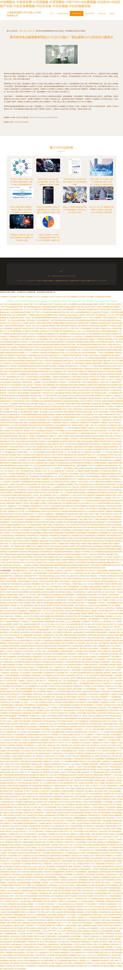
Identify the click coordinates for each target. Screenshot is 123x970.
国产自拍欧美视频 (35, 786)
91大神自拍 (78, 309)
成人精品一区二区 (65, 353)
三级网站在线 (18, 576)
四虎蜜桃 (3, 700)
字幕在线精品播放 (86, 441)
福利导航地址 (15, 891)
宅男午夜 (43, 581)
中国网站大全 (47, 761)
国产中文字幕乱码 (8, 627)
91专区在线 (36, 406)
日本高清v (43, 511)
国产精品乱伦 (5, 813)
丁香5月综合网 (43, 398)
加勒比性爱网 (41, 323)
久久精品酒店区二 (27, 573)
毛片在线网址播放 (50, 780)
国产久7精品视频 (61, 724)
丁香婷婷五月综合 (83, 390)
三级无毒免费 (47, 474)
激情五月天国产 (111, 366)
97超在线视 (115, 487)
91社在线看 (103, 471)
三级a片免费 (58, 635)
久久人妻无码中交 (72, 576)
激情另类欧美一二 (93, 457)
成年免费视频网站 (49, 385)
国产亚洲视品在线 (69, 503)
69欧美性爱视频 (37, 673)
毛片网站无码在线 (49, 721)
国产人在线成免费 (42, 326)
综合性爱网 (27, 837)
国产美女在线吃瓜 (30, 928)
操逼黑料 (109, 788)
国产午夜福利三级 (25, 958)
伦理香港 (3, 630)
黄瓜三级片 (69, 888)
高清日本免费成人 (67, 818)
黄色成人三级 (71, 592)
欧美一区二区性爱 (113, 646)
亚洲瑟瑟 (25, 861)
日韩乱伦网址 (47, 632)
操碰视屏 (15, 342)
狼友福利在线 (76, 624)
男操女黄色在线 (87, 893)
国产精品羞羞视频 (13, 788)
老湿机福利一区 (21, 829)
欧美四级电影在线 (78, 748)
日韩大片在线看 (58, 379)
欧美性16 (79, 387)
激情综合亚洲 (58, 864)
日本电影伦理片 (96, 404)
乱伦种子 (51, 304)
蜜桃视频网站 (58, 428)
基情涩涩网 (25, 398)
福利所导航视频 (20, 439)
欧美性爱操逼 (36, 963)
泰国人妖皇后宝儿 (6, 893)
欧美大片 (75, 737)
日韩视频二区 (88, 686)
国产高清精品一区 (93, 769)
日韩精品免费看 (78, 608)
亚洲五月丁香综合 (82, 802)
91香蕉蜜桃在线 (43, 726)
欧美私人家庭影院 (25, 603)
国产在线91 (52, 390)
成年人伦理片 (77, 495)
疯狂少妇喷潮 (17, 466)
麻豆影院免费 (60, 498)
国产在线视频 (73, 428)
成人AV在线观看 (89, 511)
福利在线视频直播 (75, 318)
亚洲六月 (53, 726)
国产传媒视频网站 (40, 460)
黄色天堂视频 (18, 928)
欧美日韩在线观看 (83, 858)
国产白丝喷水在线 (41, 748)
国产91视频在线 (45, 764)
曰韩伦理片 (60, 842)
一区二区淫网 (75, 764)
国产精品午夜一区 (43, 328)
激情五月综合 (38, 659)
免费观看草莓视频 (115, 570)
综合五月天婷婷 (23, 960)
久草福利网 (47, 673)
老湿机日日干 (103, 839)
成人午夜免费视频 (6, 328)
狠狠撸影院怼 (65, 952)
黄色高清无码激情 (6, 794)
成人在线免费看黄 (39, 452)
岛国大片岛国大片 (56, 710)
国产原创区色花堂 (92, 326)
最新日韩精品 (94, 355)
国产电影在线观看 (35, 761)
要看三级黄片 (78, 689)
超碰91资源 (38, 404)
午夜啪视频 (25, 506)
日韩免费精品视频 (33, 511)
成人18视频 (7, 487)
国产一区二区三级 (92, 654)
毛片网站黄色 (57, 525)
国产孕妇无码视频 (79, 506)
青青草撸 (98, 578)
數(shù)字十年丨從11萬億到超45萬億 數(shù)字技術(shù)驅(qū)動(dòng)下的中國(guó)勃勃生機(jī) (101, 209)
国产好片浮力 (19, 377)
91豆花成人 (109, 452)
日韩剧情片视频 (99, 780)
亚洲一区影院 (76, 691)
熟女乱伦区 (57, 656)
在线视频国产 (83, 694)
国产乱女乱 (42, 468)
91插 (80, 474)
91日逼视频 (97, 466)
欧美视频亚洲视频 (24, 882)
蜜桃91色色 (46, 420)
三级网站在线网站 (28, 842)
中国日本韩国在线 (12, 724)
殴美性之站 (108, 683)
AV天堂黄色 (7, 767)
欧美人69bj (99, 622)
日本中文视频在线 (24, 457)
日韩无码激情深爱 (44, 638)
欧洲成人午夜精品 (84, 369)
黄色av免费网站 (5, 753)
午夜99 (90, 466)
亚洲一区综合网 (79, 751)
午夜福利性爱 (110, 934)
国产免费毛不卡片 (88, 503)
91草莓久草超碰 (58, 339)
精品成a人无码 (15, 872)
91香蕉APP (26, 304)
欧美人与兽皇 (61, 576)
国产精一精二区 (15, 398)
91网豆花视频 (79, 363)
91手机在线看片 (91, 904)
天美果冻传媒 (77, 409)
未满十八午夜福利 (110, 743)
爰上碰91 (11, 514)
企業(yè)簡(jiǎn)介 (62, 13)
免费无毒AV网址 (72, 694)
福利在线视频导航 (52, 509)
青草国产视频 (40, 845)
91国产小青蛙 (67, 371)
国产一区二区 (24, 309)
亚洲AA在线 (106, 624)
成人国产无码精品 (83, 823)
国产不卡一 (44, 681)
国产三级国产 (53, 406)
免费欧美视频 (85, 433)
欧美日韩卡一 (31, 925)
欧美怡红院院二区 (82, 334)
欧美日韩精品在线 (24, 917)
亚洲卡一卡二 (28, 452)
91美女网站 (69, 853)
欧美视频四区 (12, 656)
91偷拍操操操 (110, 638)
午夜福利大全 (109, 686)
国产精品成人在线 (36, 377)
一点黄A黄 (70, 767)
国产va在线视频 (16, 802)
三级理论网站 (19, 705)
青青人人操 (56, 769)
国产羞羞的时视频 (90, 600)
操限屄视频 (92, 603)
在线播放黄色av (112, 904)
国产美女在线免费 (111, 468)
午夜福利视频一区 (17, 864)
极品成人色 (103, 439)
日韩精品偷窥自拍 (72, 681)
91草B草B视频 (100, 342)
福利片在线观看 (88, 309)
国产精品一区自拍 (108, 449)
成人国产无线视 (34, 455)
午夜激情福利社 (90, 748)
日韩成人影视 (50, 342)
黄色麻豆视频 (80, 788)
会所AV (89, 796)
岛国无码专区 (69, 842)
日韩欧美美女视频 (100, 447)
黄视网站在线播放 (33, 390)
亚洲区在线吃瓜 (51, 936)
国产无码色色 (115, 422)
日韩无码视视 (103, 665)
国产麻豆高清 (89, 888)
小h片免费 (63, 355)
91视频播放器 (33, 611)
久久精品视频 (68, 837)
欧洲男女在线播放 (36, 872)
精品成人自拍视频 (79, 958)
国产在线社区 (81, 702)
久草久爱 (18, 810)
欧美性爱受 (79, 826)
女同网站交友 (97, 818)
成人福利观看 (7, 624)
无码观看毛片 (60, 858)
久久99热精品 (22, 826)
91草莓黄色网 (12, 578)
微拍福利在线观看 (16, 304)
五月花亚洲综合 (95, 390)
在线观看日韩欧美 (110, 861)
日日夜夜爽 (11, 745)
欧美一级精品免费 (24, 923)
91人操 (20, 901)
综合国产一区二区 (34, 907)
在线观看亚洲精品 (101, 387)
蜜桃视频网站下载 (37, 584)
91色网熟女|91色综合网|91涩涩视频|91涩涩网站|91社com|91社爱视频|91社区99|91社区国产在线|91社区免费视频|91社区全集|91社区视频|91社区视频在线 (52, 297)
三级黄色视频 (86, 934)
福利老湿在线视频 (26, 689)
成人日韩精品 (28, 492)
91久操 (27, 377)
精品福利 (38, 471)
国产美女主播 (117, 756)
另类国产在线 (4, 422)
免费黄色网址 (74, 490)
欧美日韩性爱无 (116, 853)
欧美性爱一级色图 (110, 673)
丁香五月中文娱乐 (31, 638)
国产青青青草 (22, 517)
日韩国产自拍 (5, 737)
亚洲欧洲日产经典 (102, 716)
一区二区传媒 (105, 732)
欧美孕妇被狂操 (67, 686)
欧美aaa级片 (13, 603)
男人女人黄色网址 (9, 829)
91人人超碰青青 (55, 487)
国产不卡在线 (29, 334)
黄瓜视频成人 (106, 404)
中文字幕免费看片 (100, 659)
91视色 (83, 382)
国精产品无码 (10, 880)
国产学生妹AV (100, 753)
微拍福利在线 (68, 947)
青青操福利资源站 (35, 718)
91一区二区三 (87, 729)
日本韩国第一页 (110, 616)
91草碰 (10, 374)
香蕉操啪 (45, 595)
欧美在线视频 (19, 396)
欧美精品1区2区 (110, 705)
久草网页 (80, 425)
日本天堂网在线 (70, 858)
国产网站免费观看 (62, 955)
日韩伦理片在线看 (99, 788)
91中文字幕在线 (78, 361)
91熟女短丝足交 (13, 958)
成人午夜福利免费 (54, 748)
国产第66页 (118, 420)
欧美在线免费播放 (6, 807)
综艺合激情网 (99, 686)
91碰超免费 (64, 511)
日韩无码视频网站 (53, 441)
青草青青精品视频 (89, 778)
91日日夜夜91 (96, 328)
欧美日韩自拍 (25, 963)
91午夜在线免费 (24, 414)
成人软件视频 (17, 406)
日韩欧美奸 (21, 847)
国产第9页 (37, 439)
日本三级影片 (68, 963)
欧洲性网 (79, 665)
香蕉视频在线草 (86, 915)
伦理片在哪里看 (99, 436)
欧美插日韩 (18, 939)
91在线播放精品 (8, 662)
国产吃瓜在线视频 (85, 923)
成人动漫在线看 (97, 673)
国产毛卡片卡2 (84, 630)
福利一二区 (77, 683)
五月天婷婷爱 (86, 414)
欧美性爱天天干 (12, 783)
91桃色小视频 (82, 519)
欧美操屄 (11, 815)
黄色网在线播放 (20, 509)
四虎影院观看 (58, 640)
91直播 (101, 382)
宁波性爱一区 (22, 619)
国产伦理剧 (57, 455)
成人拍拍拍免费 (52, 374)
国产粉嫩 (84, 471)
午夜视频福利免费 (51, 517)
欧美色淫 (75, 323)
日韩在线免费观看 (22, 592)
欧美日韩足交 (117, 788)
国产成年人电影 (90, 573)
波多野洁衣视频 (111, 350)
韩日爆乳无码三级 (77, 353)
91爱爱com (52, 398)
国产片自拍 (44, 390)
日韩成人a (93, 517)
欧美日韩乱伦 (66, 737)
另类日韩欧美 (7, 600)
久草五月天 (65, 764)
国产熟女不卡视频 (106, 942)
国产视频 (65, 519)
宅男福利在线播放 (100, 463)
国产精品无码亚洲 (97, 431)
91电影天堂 (56, 818)
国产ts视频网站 (81, 422)
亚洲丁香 (28, 589)
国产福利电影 (67, 393)
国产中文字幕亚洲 (39, 796)
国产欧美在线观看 (64, 891)
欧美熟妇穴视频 (47, 447)
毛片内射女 (83, 457)
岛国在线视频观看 (69, 702)
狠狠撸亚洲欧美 (85, 312)
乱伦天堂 (13, 500)
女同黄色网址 (105, 702)
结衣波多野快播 (27, 874)
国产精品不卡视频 (74, 772)
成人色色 (86, 656)
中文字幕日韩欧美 (29, 834)
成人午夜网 (10, 350)
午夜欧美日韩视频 (26, 659)
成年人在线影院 (63, 807)
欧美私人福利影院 (83, 931)
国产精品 (89, 788)
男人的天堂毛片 (86, 743)
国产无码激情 (79, 831)
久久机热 (3, 350)
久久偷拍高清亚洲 (13, 414)
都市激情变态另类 (66, 441)
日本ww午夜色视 (19, 877)
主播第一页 (41, 396)
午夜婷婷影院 (12, 882)
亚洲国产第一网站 (21, 431)
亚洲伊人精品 (118, 724)
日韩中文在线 (38, 350)
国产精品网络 (106, 503)
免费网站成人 (107, 587)
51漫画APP (116, 433)
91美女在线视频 (69, 350)
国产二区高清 (66, 471)
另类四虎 (13, 334)
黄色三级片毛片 (44, 387)
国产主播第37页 (12, 484)
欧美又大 (6, 366)
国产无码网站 (37, 474)
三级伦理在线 (45, 804)
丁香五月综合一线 (58, 638)
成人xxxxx (50, 468)
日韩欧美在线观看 (67, 791)
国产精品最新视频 (40, 573)
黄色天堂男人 (19, 350)
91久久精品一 (102, 689)
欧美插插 (59, 912)
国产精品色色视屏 (73, 355)
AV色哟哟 (106, 414)
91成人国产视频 (103, 611)
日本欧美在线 (95, 931)
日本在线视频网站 (81, 872)
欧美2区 (113, 592)
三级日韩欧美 (56, 439)
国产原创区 (28, 901)
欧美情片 (105, 721)
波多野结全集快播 (37, 923)
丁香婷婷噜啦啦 (111, 786)
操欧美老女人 (70, 420)
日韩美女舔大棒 (70, 907)
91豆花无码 (101, 603)
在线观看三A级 (20, 815)
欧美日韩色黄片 (90, 339)
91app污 (88, 581)
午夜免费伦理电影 (66, 729)
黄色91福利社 (89, 514)
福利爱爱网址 (83, 428)
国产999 (87, 966)
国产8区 (42, 950)
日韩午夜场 (71, 444)
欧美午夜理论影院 (12, 761)
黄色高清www (6, 861)
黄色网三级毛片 (42, 498)
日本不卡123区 (55, 584)
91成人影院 (43, 643)
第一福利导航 (104, 751)
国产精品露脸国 (15, 654)
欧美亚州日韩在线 (21, 909)
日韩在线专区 (87, 799)
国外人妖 (15, 772)
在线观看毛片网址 (95, 821)
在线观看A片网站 (63, 780)
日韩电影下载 (12, 648)
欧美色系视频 (7, 778)
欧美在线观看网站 (107, 931)
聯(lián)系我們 (89, 13)
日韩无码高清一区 (111, 729)
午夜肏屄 (107, 584)
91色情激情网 (88, 336)
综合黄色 (6, 847)
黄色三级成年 (76, 414)
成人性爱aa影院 (69, 339)
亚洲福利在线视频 (27, 646)
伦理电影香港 (30, 420)
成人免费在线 (103, 401)
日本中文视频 (70, 788)
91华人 (72, 358)
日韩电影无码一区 (63, 915)
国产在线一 (73, 344)
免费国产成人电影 (95, 880)
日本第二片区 (83, 509)
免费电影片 (54, 387)
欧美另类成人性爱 (7, 896)
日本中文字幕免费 (115, 804)
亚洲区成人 (118, 490)
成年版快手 (83, 490)
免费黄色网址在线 (30, 396)
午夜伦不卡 (32, 323)
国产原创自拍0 (33, 764)
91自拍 (89, 818)
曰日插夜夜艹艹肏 (87, 622)
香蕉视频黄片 (66, 856)
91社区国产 (101, 304)
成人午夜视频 (93, 417)
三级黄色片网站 (62, 436)
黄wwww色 (82, 331)
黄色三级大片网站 (68, 885)
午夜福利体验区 (5, 759)
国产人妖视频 (23, 856)
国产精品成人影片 (43, 775)
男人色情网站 (37, 756)
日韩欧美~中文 (8, 939)
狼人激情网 (102, 500)
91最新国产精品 (26, 382)
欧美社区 (68, 611)
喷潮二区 (27, 899)
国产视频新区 (29, 745)
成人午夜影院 (27, 654)
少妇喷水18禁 (107, 433)
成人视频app (89, 791)
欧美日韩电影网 (65, 705)
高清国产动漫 (108, 925)
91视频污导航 (111, 463)
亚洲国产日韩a (18, 624)
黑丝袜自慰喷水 (21, 474)
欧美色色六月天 (16, 323)
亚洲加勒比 (20, 638)
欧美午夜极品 (116, 320)
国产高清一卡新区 (32, 358)
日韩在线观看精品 (61, 425)
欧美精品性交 (59, 342)
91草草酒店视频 (116, 328)
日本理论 (66, 482)
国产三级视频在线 (47, 514)
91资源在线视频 (48, 428)
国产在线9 (8, 361)
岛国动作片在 (104, 425)
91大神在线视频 (80, 842)
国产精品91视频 (34, 479)
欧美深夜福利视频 (70, 589)
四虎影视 (30, 369)
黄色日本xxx (19, 869)
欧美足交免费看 (11, 581)
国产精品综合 (110, 864)
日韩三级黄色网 (76, 952)
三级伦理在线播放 (54, 839)
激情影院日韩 (67, 479)
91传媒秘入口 (25, 622)
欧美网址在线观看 (49, 592)
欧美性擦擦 (44, 799)
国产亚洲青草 (72, 603)
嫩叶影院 (49, 823)
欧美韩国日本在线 (102, 834)
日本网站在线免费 (94, 358)
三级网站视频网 (18, 492)
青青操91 (100, 517)
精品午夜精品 (92, 713)
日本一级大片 (4, 304)
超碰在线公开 (114, 476)
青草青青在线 (48, 772)
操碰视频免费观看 (115, 891)
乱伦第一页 (16, 412)
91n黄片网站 (7, 748)
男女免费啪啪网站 (68, 595)
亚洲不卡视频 (76, 891)
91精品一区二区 (24, 772)
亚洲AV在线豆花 (108, 490)
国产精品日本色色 (52, 759)
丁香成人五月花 (24, 379)
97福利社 (97, 856)
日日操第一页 (69, 363)
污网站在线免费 (66, 861)
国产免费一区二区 (37, 570)
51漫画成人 (34, 398)
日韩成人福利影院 (28, 845)
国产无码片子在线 (84, 638)
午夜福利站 (31, 794)
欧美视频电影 (4, 522)
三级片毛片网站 (23, 670)
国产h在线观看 (41, 702)
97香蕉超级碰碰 (40, 436)
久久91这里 (103, 837)
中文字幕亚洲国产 (25, 721)
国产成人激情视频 (19, 374)
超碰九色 (103, 958)
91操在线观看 (33, 476)
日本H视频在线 (62, 659)
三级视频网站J (98, 498)
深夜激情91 (94, 576)
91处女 (106, 382)
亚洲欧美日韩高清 (69, 829)
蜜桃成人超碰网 (5, 527)
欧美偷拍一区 (115, 907)
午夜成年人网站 (28, 503)
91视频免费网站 (117, 761)
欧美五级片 (84, 740)
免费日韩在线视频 (106, 675)
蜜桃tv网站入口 (108, 420)
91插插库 (81, 315)
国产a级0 (77, 307)
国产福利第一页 (109, 622)
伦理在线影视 (93, 444)
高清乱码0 (85, 377)
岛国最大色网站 (17, 495)
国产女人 (114, 624)
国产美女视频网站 (93, 422)
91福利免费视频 (29, 519)
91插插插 (65, 457)
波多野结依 (74, 726)
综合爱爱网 (18, 662)
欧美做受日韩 (64, 344)
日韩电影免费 (5, 802)
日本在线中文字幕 (108, 829)
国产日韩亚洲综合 (49, 484)
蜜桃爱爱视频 (46, 318)
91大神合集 (42, 374)
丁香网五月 (33, 724)
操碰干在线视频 (52, 880)
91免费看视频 (25, 482)
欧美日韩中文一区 (75, 366)
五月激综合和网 (104, 662)
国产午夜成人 (84, 355)
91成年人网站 (92, 842)
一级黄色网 (36, 382)
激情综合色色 (99, 640)
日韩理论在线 (71, 931)
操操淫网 (4, 689)
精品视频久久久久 (115, 751)
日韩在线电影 (36, 675)
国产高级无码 (93, 804)
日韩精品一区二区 (83, 829)
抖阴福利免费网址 (66, 683)
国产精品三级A (106, 756)
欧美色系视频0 (76, 936)
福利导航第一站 (16, 673)
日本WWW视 (65, 624)
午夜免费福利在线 (114, 888)
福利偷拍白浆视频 (55, 966)
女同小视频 (96, 866)
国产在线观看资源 (100, 350)
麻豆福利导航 (78, 640)
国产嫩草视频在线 (64, 517)
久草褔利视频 (18, 791)
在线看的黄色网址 (15, 718)
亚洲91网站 (97, 799)
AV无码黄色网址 (25, 683)
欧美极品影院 (78, 632)
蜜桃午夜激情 (76, 404)
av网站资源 (86, 691)
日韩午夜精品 (116, 920)
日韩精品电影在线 (19, 794)
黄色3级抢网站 (15, 309)
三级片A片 (64, 772)
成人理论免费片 (80, 643)
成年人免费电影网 (84, 925)
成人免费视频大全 (34, 829)
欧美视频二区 (46, 963)
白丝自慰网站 (13, 856)
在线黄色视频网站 (50, 877)
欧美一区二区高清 (70, 823)
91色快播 (95, 366)
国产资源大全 (40, 759)
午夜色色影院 (92, 635)
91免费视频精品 (59, 514)
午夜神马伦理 (111, 506)
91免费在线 (73, 942)
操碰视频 (46, 369)
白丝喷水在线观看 (10, 670)
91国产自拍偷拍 (17, 315)
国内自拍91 (17, 678)
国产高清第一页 (61, 452)
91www (71, 877)
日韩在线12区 (101, 778)
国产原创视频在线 (83, 344)
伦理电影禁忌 (111, 963)
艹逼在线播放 (41, 834)
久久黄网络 (81, 834)
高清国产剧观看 (32, 412)
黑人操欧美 (113, 877)
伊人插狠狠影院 (117, 691)
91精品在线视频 (76, 646)
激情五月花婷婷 (32, 950)
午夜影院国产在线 (22, 476)
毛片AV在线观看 (68, 939)
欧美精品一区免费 (53, 778)
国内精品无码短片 (21, 344)
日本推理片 (75, 439)
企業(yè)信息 (102, 13)
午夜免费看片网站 (12, 595)
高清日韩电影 (87, 495)
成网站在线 (106, 578)
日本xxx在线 (6, 721)
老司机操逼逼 (12, 853)
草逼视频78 (65, 396)
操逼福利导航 (89, 640)
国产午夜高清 (17, 444)
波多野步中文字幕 (28, 463)
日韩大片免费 (66, 748)
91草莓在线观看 (75, 670)
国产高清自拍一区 (11, 471)
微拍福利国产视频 (67, 326)
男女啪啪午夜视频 (25, 371)
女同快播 (4, 584)
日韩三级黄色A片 (102, 377)
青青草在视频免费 (9, 665)
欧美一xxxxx (72, 336)
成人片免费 (29, 439)
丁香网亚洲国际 (40, 915)
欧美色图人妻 (72, 320)
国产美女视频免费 (30, 869)
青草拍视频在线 (63, 775)
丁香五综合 (25, 740)
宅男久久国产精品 (84, 460)
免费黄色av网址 (72, 468)
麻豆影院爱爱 (8, 406)
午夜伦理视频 (68, 874)
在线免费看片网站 (6, 576)
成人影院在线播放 (105, 331)
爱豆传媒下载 (51, 500)
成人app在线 (41, 347)
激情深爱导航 (82, 597)
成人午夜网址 (17, 433)
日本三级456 (71, 678)
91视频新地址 (11, 506)
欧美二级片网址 (28, 490)
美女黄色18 (27, 444)
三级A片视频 (51, 915)
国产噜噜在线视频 (108, 950)
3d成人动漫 (13, 826)
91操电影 (72, 482)
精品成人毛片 (48, 667)
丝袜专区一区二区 (38, 783)
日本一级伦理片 (8, 869)
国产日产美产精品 (83, 417)
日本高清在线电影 (50, 807)
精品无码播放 (100, 885)
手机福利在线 (68, 608)
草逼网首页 (115, 334)
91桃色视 (113, 694)
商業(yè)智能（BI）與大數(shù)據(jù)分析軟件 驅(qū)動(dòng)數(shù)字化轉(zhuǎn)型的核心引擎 (101, 181)
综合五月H (99, 683)
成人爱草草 (96, 756)
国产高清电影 (54, 952)
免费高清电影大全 (83, 920)
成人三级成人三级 (48, 363)
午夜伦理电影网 (63, 377)
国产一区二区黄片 (110, 431)
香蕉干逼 (18, 842)
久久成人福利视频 (29, 686)
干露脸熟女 (108, 511)
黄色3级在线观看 (50, 923)
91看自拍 (37, 874)
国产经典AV (84, 648)
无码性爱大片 (95, 920)
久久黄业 (34, 839)
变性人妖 (84, 307)
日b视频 (107, 396)
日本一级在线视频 (8, 377)
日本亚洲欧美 (63, 869)
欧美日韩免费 (114, 869)
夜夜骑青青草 (62, 320)
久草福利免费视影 (27, 527)
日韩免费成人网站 (57, 907)
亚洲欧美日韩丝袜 (108, 923)
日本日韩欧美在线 (21, 498)
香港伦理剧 (62, 374)
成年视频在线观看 (41, 578)
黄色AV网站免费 (103, 909)
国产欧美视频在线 (56, 874)
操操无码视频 (50, 452)
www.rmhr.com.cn (33, 280)
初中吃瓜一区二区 (80, 734)
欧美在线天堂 (47, 654)
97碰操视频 (49, 589)
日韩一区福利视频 (24, 708)
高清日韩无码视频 (88, 396)
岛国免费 (90, 420)
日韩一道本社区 (73, 923)
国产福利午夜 (31, 630)
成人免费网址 (46, 619)
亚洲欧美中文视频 (104, 525)
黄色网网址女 (35, 379)
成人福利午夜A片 (50, 600)
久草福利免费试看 (34, 487)
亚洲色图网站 (73, 511)
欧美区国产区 (94, 675)
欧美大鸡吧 (15, 487)
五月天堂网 (37, 527)
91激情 (89, 519)
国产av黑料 (115, 960)
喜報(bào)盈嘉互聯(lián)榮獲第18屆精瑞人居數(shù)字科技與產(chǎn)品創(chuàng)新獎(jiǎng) (21, 209)
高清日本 (61, 802)
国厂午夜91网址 (39, 912)
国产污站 (93, 955)
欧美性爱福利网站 (35, 592)
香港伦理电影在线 (92, 331)
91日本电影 (102, 904)
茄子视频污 (36, 331)
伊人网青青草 (113, 382)
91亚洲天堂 (27, 665)
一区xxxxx (85, 318)
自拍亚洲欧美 (12, 917)
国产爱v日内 (44, 670)
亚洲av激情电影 (69, 412)
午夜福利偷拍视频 (101, 850)
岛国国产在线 (45, 487)
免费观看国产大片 (84, 700)
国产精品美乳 (94, 369)
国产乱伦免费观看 (41, 466)
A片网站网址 (116, 482)
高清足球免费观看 (24, 581)
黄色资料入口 (32, 498)
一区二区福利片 (46, 627)
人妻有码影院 (71, 654)
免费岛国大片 (36, 858)
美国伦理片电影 (28, 955)
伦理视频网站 (103, 417)
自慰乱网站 (13, 960)
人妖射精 (16, 328)
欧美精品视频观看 (10, 716)
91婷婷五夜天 (103, 831)
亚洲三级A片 (53, 743)
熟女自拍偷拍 (14, 422)
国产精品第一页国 (24, 417)
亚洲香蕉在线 (65, 778)
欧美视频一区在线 (91, 813)
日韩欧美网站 (47, 947)
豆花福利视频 (77, 447)
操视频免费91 (29, 350)
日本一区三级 (88, 584)
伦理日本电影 (112, 659)
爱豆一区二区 (14, 659)
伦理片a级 (90, 947)
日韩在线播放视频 (44, 476)
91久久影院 (32, 342)
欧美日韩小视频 (99, 492)
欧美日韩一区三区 (83, 907)
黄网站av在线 (56, 519)
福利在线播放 (102, 810)
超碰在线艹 (4, 393)
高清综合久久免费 (33, 681)
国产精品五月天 (22, 409)
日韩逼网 (65, 331)
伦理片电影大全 (5, 920)
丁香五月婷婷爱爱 (80, 796)
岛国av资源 (30, 404)
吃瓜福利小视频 (101, 361)
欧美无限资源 (44, 861)
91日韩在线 (31, 578)
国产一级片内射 (52, 320)
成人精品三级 (64, 942)
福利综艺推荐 (113, 576)
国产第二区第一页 (86, 786)
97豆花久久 (19, 780)
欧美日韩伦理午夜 (53, 511)
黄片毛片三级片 (92, 643)
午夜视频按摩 (110, 901)
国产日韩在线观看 (22, 821)
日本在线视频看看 (90, 689)
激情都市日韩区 (83, 589)
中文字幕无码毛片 (28, 651)
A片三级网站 (109, 406)
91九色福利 (25, 455)
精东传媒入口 (73, 331)
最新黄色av (52, 498)
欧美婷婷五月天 (19, 885)
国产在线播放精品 (22, 786)
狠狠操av (50, 691)
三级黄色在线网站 (17, 756)
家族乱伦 (120, 858)
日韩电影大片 (15, 605)
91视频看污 (22, 681)
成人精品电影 (114, 654)
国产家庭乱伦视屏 (97, 775)
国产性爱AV (7, 944)
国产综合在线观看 (9, 307)
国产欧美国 (23, 743)
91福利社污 (86, 936)
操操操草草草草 (28, 939)
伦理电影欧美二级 (53, 689)
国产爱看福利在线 (15, 713)
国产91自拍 (69, 815)
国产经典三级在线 (71, 390)
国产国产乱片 (103, 896)
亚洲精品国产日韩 (10, 640)
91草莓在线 (77, 759)
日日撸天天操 (26, 866)
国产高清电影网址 (102, 412)
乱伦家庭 (119, 326)
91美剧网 (30, 942)
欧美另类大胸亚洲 (28, 678)
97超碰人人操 (107, 700)
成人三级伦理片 (75, 745)
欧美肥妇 (37, 769)
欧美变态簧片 (58, 947)
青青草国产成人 (52, 336)
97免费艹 (87, 425)
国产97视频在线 (103, 627)
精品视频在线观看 (58, 732)
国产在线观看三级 (48, 925)
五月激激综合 (117, 882)
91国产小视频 (94, 482)
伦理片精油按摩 (31, 853)
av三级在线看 (7, 866)
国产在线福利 (90, 506)
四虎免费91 (10, 344)
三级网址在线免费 (37, 622)
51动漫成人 (29, 587)
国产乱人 (115, 398)
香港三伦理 (73, 716)
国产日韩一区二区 (81, 358)
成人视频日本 (27, 331)
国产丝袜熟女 (39, 815)
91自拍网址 (41, 823)
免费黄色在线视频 (79, 492)
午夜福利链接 (36, 708)
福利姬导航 (80, 592)
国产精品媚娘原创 (97, 630)
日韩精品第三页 (36, 772)
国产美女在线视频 (27, 769)
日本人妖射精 (109, 409)
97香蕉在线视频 (8, 775)
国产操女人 (107, 398)
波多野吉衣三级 (114, 425)
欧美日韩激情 (17, 691)
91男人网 (25, 718)
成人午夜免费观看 (44, 697)
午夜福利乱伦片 (23, 648)
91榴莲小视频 (21, 358)
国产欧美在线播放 (107, 581)
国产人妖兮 (106, 907)
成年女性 (93, 810)
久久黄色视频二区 (109, 802)
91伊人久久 (30, 915)
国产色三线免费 (91, 611)
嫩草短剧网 (17, 570)
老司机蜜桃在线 (52, 353)
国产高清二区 (26, 608)
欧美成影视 (25, 788)
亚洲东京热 (20, 334)
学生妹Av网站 (56, 309)
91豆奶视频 (97, 923)
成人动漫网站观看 (13, 318)
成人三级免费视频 (61, 960)
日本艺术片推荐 (8, 729)
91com (102, 452)
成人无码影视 (26, 584)
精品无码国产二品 (29, 495)
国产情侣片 (30, 514)
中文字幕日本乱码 (10, 611)
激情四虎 (13, 847)
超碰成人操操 (32, 344)
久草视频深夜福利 (16, 463)
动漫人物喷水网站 (12, 683)
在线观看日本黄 (8, 431)
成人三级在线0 (55, 804)
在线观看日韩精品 (107, 815)
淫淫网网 (81, 385)
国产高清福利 (52, 716)
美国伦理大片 (59, 304)
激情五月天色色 (83, 347)
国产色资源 (119, 613)
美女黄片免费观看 (6, 492)
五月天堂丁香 (70, 498)
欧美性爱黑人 (58, 796)
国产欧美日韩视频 (67, 605)
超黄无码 (7, 482)
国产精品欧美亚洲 (69, 810)
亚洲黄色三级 (34, 716)
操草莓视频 (101, 748)
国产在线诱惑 (113, 479)
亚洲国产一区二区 (116, 702)
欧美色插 (6, 826)
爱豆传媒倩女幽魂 (56, 361)
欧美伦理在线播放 (65, 759)
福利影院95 (29, 877)
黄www (84, 952)
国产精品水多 (79, 498)
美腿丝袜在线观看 (17, 468)
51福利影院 (107, 498)
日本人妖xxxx (49, 724)
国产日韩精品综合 (79, 861)
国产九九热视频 (85, 737)
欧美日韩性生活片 (46, 455)
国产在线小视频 (94, 452)
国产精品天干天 (31, 328)
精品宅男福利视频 (61, 700)
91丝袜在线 (63, 474)
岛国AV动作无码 (42, 355)
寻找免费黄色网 (73, 587)
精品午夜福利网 (35, 482)
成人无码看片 (12, 420)
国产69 (107, 772)
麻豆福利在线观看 (65, 893)
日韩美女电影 (79, 573)
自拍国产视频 (77, 656)
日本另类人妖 (15, 573)
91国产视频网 (65, 433)
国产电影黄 (61, 815)
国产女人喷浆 (51, 912)
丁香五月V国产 (58, 447)
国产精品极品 (92, 909)
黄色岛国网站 (62, 336)
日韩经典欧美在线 (6, 928)
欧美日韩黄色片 (112, 471)
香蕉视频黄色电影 (41, 885)
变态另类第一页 (17, 702)
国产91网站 (11, 630)
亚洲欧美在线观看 (35, 363)
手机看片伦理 (86, 670)
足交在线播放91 (115, 307)
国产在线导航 (95, 691)
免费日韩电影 (40, 342)
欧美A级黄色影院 (112, 447)
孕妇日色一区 (19, 587)
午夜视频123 (66, 439)
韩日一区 (24, 643)
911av (55, 691)
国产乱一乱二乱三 (48, 404)
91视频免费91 (48, 864)
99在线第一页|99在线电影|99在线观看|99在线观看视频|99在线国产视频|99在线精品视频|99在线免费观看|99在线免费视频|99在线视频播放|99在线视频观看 (55, 533)
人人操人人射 (36, 866)
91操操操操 (58, 667)
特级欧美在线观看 (11, 353)
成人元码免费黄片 (46, 788)
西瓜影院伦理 (37, 721)
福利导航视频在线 (59, 654)
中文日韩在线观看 (47, 737)
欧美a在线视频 (79, 837)
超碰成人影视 (64, 366)
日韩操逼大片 (62, 648)
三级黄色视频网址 (81, 466)
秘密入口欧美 (59, 589)
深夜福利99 (118, 925)
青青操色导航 (53, 681)
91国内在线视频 (102, 570)
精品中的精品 (48, 350)
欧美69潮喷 (25, 339)
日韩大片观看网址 (72, 374)
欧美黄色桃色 (94, 764)
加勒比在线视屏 (99, 468)
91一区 (78, 482)
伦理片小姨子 (18, 807)
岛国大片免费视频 (95, 318)
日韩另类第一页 (5, 608)
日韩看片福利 (20, 630)
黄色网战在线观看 (99, 845)
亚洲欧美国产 (45, 740)
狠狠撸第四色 (17, 525)
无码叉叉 (112, 839)
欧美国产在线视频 (29, 775)
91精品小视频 (16, 527)
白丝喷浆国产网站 (71, 616)
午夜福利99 (6, 864)
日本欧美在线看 (10, 479)
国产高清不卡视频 (21, 369)
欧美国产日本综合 (53, 605)
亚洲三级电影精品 (49, 576)
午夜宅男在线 (27, 406)
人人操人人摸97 (47, 931)
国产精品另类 (69, 514)
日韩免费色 (6, 756)
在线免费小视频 (12, 428)
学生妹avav (118, 409)
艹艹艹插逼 (13, 409)
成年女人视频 (75, 312)
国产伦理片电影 (56, 847)
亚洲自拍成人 (68, 632)
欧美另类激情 (61, 592)
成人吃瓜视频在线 (81, 721)
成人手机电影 (22, 732)
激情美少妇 (112, 713)
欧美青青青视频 (93, 952)
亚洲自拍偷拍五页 (112, 874)
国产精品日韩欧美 (34, 737)
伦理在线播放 (20, 320)
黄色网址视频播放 (70, 417)
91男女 (54, 347)
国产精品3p (28, 468)
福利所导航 (89, 498)
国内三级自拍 (40, 678)
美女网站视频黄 (74, 500)
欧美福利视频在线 (30, 823)
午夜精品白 (93, 656)
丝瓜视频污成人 (57, 503)
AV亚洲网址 (60, 390)
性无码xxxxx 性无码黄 (54, 702)
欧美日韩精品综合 (91, 831)
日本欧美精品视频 (108, 737)
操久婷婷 (26, 387)
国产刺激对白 (51, 522)
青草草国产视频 (52, 581)
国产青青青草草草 (64, 646)
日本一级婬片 (34, 309)
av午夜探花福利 (13, 447)
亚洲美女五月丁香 (69, 847)
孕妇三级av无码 (113, 457)
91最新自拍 (91, 398)
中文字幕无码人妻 (56, 328)
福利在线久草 (96, 936)
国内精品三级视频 (27, 904)
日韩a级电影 (57, 471)
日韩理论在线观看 (96, 589)
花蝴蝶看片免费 (34, 315)
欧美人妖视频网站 (116, 460)
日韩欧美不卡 (17, 635)
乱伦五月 (30, 474)
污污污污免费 (25, 449)
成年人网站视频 (100, 474)
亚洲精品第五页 (35, 414)
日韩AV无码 (94, 697)
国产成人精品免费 (30, 726)
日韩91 (16, 858)
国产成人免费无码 (75, 396)
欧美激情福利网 (12, 517)
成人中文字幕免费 (88, 474)
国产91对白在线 (95, 907)
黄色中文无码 (117, 587)
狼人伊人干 (115, 578)
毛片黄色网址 (7, 915)
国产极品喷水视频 (107, 966)
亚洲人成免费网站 (68, 309)
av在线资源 (78, 729)
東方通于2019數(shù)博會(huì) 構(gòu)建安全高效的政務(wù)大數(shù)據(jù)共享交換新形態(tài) (21, 181)
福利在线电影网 (73, 724)
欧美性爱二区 (66, 656)
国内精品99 (31, 667)
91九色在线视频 (100, 455)
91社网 (2, 417)
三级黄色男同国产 (71, 925)
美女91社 (53, 630)
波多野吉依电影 (54, 355)
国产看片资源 (43, 358)
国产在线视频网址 (70, 909)
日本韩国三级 (58, 823)
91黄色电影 (45, 393)
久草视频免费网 (17, 759)
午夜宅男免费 (69, 342)
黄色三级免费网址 (24, 393)
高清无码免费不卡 (43, 928)
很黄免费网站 (27, 691)
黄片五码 (40, 648)
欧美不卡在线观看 (68, 643)
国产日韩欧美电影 (116, 347)
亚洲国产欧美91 (60, 917)
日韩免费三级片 (8, 587)
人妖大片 (54, 495)
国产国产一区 (110, 336)
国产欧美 (93, 377)
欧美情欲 (16, 622)
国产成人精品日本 (44, 457)
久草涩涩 (15, 401)
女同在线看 (25, 872)
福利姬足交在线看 (6, 433)
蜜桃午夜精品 (73, 960)
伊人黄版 (105, 592)
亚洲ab (47, 371)
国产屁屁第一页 (55, 433)
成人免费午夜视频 (70, 697)
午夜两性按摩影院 (28, 947)
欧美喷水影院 (115, 355)
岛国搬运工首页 (93, 428)
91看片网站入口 (93, 732)
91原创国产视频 (112, 358)
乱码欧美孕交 (116, 390)
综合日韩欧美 (106, 334)
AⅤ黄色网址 (50, 920)
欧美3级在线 (70, 627)
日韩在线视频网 (76, 778)
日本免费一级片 (43, 869)
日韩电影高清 (89, 753)
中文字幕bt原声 (46, 439)
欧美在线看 (22, 969)
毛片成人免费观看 (114, 939)
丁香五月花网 (61, 721)
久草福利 (113, 326)
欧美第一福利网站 (52, 845)
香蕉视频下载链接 (115, 665)
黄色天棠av (112, 810)
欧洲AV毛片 (21, 710)
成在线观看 (58, 810)
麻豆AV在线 (8, 877)
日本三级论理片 (90, 570)
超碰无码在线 (63, 463)
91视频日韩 (108, 826)
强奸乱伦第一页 (23, 931)
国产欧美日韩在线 (64, 406)
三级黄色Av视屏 (58, 788)
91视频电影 (6, 334)
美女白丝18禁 (66, 487)
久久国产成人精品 (88, 409)
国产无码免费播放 (42, 794)
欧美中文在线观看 (15, 947)
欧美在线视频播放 (93, 476)
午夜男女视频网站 (92, 702)
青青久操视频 (7, 691)
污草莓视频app (63, 877)
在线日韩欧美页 (104, 643)
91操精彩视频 (99, 826)
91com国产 (38, 745)
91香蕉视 (65, 318)
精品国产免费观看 (115, 401)
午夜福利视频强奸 (115, 896)
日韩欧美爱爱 (63, 387)
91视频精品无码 (36, 899)
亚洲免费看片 (46, 769)
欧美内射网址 (74, 401)
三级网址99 (60, 925)
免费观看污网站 (52, 460)
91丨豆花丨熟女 (13, 689)
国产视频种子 (81, 847)
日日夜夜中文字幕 (31, 753)
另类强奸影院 (28, 635)
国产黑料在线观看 (104, 813)
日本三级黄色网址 (62, 745)
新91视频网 (9, 355)
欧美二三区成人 (108, 726)
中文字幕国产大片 (32, 952)
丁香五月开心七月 (83, 697)
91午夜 (39, 576)
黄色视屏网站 (34, 401)
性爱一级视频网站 (99, 646)
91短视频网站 (60, 484)
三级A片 (40, 484)
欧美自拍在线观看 (6, 899)
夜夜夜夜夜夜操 (86, 756)
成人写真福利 (65, 401)
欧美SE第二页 (74, 457)
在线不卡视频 (110, 753)
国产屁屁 (22, 328)
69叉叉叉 (73, 517)
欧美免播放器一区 (74, 901)
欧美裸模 (13, 326)
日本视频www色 (20, 616)
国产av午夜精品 (77, 794)
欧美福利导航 (92, 595)
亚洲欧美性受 (5, 694)
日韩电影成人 (87, 866)
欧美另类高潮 (86, 759)
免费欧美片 (4, 589)
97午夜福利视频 (31, 355)
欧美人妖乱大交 (105, 952)
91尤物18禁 (20, 888)
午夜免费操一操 (110, 947)
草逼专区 (14, 901)
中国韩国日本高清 (99, 336)
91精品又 (43, 500)
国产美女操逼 (103, 804)
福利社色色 (57, 939)
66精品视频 (39, 431)
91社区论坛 (112, 412)
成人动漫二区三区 (76, 449)
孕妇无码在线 (115, 503)
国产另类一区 (28, 807)
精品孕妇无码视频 (55, 409)
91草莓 (49, 503)
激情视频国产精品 (46, 339)
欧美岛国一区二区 (96, 433)
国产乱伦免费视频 (30, 896)
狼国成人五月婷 (102, 767)
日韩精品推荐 (97, 449)
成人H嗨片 (53, 775)
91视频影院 (63, 880)
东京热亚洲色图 (115, 525)
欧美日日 (111, 837)
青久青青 (21, 484)
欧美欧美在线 (78, 686)
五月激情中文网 (8, 780)
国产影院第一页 (106, 390)
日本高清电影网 (13, 371)
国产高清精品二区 (105, 312)
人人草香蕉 (15, 363)
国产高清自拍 (76, 934)
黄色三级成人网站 (7, 616)
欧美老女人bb (59, 363)
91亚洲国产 (54, 708)
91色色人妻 (44, 382)
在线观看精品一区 (54, 885)
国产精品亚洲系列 (58, 616)
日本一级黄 (66, 667)
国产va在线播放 (70, 713)
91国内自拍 (20, 880)
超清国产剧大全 (67, 361)
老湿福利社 (92, 939)
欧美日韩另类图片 (57, 662)
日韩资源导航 (35, 740)
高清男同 (73, 525)
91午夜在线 (41, 509)
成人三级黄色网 (94, 877)
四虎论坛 (7, 740)
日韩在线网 (84, 406)
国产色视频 (103, 457)
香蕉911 (25, 315)
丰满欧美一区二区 (110, 630)
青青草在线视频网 (71, 638)
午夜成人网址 (97, 592)
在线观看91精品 (61, 522)
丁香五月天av (116, 498)
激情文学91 (68, 864)
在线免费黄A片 (104, 326)
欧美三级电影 (64, 490)
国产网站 (99, 374)
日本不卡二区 (66, 328)
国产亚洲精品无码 (83, 810)
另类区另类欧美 (35, 417)
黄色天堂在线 (70, 802)
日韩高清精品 (106, 691)
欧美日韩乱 (45, 433)
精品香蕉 (100, 371)
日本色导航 (60, 821)
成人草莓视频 (111, 845)
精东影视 (118, 934)
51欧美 (78, 350)
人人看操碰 (54, 377)
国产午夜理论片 (115, 627)
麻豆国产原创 (12, 681)
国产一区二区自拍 (59, 931)
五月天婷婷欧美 (55, 369)
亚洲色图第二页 (106, 648)
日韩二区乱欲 (16, 764)
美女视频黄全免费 (11, 417)
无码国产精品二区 (65, 850)
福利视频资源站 (32, 307)
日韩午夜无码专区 (40, 605)
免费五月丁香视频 (28, 436)
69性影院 (23, 336)
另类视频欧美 (9, 452)
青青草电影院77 (39, 813)
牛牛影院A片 (42, 441)
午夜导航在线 (79, 412)
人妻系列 (46, 361)
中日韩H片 (27, 791)
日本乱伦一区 (105, 745)
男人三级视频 (78, 864)
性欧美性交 (70, 872)
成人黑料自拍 (112, 439)
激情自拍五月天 (50, 597)
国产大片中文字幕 (9, 387)
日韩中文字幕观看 (103, 307)
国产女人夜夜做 (83, 452)
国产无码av (12, 441)
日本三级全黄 (47, 656)
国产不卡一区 (114, 611)
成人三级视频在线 (104, 444)
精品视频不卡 (114, 928)
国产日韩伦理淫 (82, 525)
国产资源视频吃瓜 (7, 925)
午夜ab (47, 584)
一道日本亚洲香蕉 (108, 318)
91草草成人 (54, 928)
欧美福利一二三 (38, 597)
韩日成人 (32, 471)
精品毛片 (22, 447)
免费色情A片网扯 (36, 428)
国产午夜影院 (27, 796)
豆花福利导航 (42, 944)
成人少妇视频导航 (56, 371)
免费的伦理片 (34, 670)
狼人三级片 (66, 525)
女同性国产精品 (76, 799)
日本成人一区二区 (37, 683)
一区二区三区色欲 (43, 847)
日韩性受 (41, 724)
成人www (85, 955)
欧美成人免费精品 (15, 845)
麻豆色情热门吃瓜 (101, 791)
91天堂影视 (62, 495)
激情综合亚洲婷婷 (18, 748)
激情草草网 (19, 775)
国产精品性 (44, 304)
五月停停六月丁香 (92, 847)
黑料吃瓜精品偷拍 (32, 374)
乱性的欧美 (17, 866)
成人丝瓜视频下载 (56, 331)
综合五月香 (33, 347)
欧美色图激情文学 (77, 708)
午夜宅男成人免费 (100, 888)
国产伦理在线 (58, 665)
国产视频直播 (79, 753)
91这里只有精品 (11, 697)
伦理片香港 (110, 500)
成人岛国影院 (65, 449)
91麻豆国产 (68, 570)
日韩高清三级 (10, 966)
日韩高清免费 (90, 874)
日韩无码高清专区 (88, 891)
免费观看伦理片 (48, 786)
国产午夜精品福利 (51, 802)
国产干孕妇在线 (74, 756)
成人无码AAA (22, 950)
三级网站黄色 (103, 654)
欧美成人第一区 (100, 613)
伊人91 (75, 928)
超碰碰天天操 (105, 328)
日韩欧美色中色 (105, 764)
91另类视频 (11, 834)
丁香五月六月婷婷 (80, 944)
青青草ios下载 (92, 944)
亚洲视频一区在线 (43, 710)
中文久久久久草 (29, 759)
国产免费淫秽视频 (98, 616)
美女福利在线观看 (92, 500)
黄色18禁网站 (113, 417)
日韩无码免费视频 (48, 858)
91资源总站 (103, 576)
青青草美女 (110, 608)
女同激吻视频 (21, 366)
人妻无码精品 (30, 320)
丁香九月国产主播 (62, 500)
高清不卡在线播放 (58, 713)
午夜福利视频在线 (19, 915)
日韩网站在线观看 (87, 901)
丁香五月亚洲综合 (61, 613)
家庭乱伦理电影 (89, 342)
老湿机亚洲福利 (113, 850)
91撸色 (113, 858)
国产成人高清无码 (50, 901)
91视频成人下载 (105, 422)
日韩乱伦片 (46, 837)
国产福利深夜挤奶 (27, 605)
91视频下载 (30, 885)
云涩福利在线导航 (74, 382)
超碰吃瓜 (8, 401)
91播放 (12, 522)
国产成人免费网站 (114, 605)
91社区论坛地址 (48, 810)
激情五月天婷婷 (117, 799)
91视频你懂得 (34, 387)
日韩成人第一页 (104, 347)
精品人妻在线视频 (39, 691)
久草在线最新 (87, 449)
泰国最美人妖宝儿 (63, 597)
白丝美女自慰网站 (17, 519)
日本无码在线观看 (70, 882)
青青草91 (6, 654)
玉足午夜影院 (71, 917)
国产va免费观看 (91, 379)
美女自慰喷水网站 (94, 761)
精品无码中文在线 (50, 646)
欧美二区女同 (47, 492)
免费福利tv (75, 740)
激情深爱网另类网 (84, 882)
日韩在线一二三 (58, 761)
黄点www (73, 597)
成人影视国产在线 (90, 385)
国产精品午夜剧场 (33, 729)
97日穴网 (95, 401)
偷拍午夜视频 (34, 788)
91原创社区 (22, 420)
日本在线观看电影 (24, 700)
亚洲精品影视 (31, 600)
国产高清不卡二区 (109, 514)
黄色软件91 (99, 398)
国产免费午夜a (8, 858)
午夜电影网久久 (109, 339)
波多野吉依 (93, 740)
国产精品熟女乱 (66, 958)
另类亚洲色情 (79, 342)
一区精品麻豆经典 (87, 350)
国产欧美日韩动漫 (50, 648)
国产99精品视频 (57, 963)
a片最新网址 (38, 767)
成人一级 (62, 681)
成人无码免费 (107, 823)
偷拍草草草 (52, 466)
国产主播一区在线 (72, 786)
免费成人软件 (59, 417)
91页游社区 (59, 570)
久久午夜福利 (102, 595)
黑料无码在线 (84, 576)
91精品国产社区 (53, 463)
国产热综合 (112, 387)
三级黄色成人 (106, 761)
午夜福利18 (40, 802)
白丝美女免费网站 (46, 315)
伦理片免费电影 (106, 856)
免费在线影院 (110, 474)
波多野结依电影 (83, 323)
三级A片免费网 (103, 600)
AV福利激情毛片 (9, 509)
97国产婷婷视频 (103, 944)
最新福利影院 (104, 460)
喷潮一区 (120, 431)
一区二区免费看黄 (31, 893)
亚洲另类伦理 (28, 780)
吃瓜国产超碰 (59, 882)
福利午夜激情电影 (90, 651)
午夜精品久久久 (82, 917)
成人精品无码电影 (56, 837)
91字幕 (39, 925)
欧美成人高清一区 (78, 581)
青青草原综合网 (105, 872)
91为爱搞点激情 (48, 756)
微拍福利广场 (82, 909)
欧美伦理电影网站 (90, 353)
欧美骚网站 (69, 484)
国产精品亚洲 (67, 414)
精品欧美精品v (12, 490)
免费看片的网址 (51, 813)
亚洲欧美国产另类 (30, 522)
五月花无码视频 (27, 433)
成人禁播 (92, 885)
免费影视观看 (96, 363)
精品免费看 (46, 377)
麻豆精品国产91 (16, 796)
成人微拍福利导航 (90, 522)
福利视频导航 (56, 764)
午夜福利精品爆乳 (7, 705)
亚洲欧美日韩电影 (59, 694)
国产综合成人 (49, 700)
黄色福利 (40, 600)
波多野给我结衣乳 (63, 726)
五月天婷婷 (108, 517)
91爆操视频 (104, 877)
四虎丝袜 (119, 810)
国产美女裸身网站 (87, 705)
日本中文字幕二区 (74, 659)
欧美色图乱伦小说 (48, 417)
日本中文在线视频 (58, 888)
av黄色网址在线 (88, 950)
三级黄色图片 (15, 482)
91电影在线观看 (114, 767)
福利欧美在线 (82, 479)
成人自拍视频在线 (80, 815)
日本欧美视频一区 (92, 751)
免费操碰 (20, 823)
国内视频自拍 (37, 713)
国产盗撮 (95, 662)
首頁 (51, 13)
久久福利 (11, 439)
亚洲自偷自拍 (77, 578)
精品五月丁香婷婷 (80, 853)
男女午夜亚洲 (112, 958)
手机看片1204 (86, 366)
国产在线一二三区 (67, 573)
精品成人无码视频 (40, 490)
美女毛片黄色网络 (68, 804)
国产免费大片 (93, 509)
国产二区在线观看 (70, 304)
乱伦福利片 (26, 673)
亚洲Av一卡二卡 (29, 702)
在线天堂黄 (102, 708)
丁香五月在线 (19, 896)
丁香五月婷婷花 (40, 955)
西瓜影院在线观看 (53, 344)
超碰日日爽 (22, 578)
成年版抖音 (22, 853)
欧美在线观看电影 (64, 936)
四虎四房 (100, 490)
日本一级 (30, 460)
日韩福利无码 (91, 490)
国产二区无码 (44, 506)
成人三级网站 (37, 810)
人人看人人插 (84, 681)
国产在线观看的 (5, 519)
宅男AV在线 (8, 635)
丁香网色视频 (99, 901)
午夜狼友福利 (96, 718)
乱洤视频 (19, 665)
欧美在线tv (90, 468)
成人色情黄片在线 (89, 387)
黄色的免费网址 (38, 901)
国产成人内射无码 (100, 309)
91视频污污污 (105, 476)
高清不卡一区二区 (99, 786)
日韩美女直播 (59, 404)
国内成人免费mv (20, 925)
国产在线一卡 (83, 603)
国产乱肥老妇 (95, 460)
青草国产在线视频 (52, 323)
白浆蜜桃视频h (36, 882)
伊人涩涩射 (60, 398)
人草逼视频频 (79, 651)
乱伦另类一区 (114, 600)
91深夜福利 (8, 622)
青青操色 (105, 917)
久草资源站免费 (36, 656)
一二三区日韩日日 (40, 904)
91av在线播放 (12, 404)
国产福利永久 (92, 307)
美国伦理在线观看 (68, 966)
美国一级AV (32, 326)
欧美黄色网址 (90, 710)
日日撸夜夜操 (47, 640)
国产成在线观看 (106, 466)
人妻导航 (95, 869)
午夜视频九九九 (83, 960)
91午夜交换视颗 (110, 807)
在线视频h (19, 745)
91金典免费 (34, 449)
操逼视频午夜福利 (85, 673)
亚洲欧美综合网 (32, 697)
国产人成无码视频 (80, 326)
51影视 (67, 662)
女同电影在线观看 (35, 525)
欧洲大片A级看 (58, 831)
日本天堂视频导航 (49, 334)
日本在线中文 (105, 853)
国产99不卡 (31, 431)
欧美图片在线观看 (57, 307)
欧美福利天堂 (84, 724)
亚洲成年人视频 (110, 640)
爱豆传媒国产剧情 (6, 791)
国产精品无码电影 (71, 315)
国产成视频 (116, 656)
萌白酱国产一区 (22, 326)
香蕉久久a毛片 (64, 845)
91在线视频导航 (115, 697)
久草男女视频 (24, 761)
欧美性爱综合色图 (18, 753)
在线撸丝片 (4, 374)
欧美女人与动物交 (59, 315)
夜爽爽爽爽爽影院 (80, 818)
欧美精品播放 (39, 877)
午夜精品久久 (10, 638)
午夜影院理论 (79, 600)
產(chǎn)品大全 (76, 13)
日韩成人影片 (76, 393)
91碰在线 (6, 326)
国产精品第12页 (61, 444)
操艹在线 (56, 751)
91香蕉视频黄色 (23, 716)
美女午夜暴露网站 (112, 885)
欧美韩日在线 (97, 915)
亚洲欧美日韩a (111, 748)
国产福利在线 (22, 342)
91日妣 (13, 823)
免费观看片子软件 (75, 955)
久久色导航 (22, 934)
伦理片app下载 (34, 339)
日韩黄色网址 (68, 447)
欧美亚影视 (49, 665)
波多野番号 (18, 837)
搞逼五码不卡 (98, 861)
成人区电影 (30, 748)
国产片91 (19, 387)
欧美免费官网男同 (58, 872)
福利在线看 (39, 831)
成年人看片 (11, 804)
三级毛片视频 (105, 920)
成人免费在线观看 (47, 960)
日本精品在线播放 (30, 484)
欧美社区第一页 (81, 476)
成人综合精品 (73, 869)
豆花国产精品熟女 (55, 578)
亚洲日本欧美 (92, 627)
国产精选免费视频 (22, 479)
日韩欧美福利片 (19, 893)
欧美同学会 (70, 732)
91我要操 (72, 422)
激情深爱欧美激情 (44, 422)
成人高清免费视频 (98, 759)
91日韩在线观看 (54, 506)
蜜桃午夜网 (109, 436)
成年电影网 (38, 635)
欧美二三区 (46, 708)
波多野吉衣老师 (82, 821)
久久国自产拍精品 (76, 377)
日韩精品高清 (32, 425)
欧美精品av (66, 799)
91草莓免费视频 (26, 694)
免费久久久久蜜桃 (27, 912)
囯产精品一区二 (108, 681)
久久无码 (98, 503)
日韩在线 (5, 339)
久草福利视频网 (85, 328)
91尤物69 (68, 404)
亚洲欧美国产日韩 (102, 522)
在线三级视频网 (45, 616)
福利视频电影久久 (14, 449)
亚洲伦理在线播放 (16, 813)
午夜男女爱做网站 (55, 799)
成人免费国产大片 (62, 431)
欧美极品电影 (94, 347)
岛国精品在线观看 (10, 818)
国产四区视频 (57, 608)
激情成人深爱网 (113, 635)
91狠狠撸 (92, 323)
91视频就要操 (95, 960)
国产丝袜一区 (103, 344)
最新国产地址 (28, 813)
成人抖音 (5, 514)
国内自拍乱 (10, 909)
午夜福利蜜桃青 (49, 622)
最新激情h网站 (63, 460)
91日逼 (18, 506)
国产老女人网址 (40, 651)
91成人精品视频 (35, 318)
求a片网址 (107, 371)
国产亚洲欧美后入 (52, 942)
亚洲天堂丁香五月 (115, 414)
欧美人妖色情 (64, 670)
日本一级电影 (72, 425)
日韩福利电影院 (35, 931)
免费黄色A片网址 (55, 326)
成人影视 (58, 737)
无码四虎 (13, 366)
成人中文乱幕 (61, 834)
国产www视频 (76, 471)
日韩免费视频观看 (111, 759)
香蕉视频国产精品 (14, 455)
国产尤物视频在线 (98, 495)
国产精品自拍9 (36, 662)
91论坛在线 (111, 613)
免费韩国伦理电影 (88, 683)
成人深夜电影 (100, 323)
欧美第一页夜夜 (24, 318)
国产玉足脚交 (105, 769)
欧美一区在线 (38, 369)
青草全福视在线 (108, 374)
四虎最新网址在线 (13, 904)
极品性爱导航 (30, 366)
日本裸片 (15, 743)
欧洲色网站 (6, 686)
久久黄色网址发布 (18, 920)
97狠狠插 (59, 466)
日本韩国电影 (48, 767)
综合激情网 (76, 743)
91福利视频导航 (104, 355)
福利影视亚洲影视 (67, 651)
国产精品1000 (90, 455)
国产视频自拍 (16, 740)
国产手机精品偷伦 (115, 831)
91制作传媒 (22, 404)
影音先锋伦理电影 (16, 613)
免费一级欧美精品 (75, 866)
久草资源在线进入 (85, 869)
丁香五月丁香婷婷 (33, 500)
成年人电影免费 (36, 632)
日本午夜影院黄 (14, 632)
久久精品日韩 (44, 791)
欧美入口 (71, 904)
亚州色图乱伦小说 (79, 379)
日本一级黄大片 (24, 839)
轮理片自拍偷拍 (88, 447)
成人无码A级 (101, 678)
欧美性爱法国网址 (37, 700)
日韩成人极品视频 (102, 479)
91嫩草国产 (18, 503)
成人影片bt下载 (88, 578)
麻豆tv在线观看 (116, 371)
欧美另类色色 (94, 694)
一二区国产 (79, 767)
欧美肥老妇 (82, 468)
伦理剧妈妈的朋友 (79, 839)
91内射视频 (42, 880)
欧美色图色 (47, 662)
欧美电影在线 (89, 436)
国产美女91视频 (20, 514)
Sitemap (103, 280)
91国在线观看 (82, 398)
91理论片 (114, 444)
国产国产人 (16, 769)
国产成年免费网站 (78, 371)
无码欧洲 (13, 923)
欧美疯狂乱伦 (90, 608)
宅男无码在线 (15, 936)
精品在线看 (114, 909)
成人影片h (110, 379)
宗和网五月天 (99, 396)
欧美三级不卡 (68, 899)
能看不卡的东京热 (103, 734)
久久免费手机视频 (45, 309)
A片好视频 (91, 928)
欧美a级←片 (25, 570)
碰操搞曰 (56, 683)
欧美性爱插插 (79, 339)
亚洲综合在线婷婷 (99, 667)
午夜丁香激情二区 (61, 756)
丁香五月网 (49, 396)
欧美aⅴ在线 (86, 745)
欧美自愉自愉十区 (18, 944)
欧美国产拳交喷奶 (42, 366)
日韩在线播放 (71, 920)
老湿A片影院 (20, 441)
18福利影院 (43, 353)
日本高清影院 (37, 654)
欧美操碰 (20, 490)
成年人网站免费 (79, 455)
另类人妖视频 (37, 447)
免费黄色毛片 (94, 320)
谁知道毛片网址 (40, 842)
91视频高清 (13, 619)
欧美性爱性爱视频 (24, 656)
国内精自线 (56, 312)
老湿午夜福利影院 (34, 732)
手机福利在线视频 (100, 893)
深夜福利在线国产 (104, 656)
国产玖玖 (79, 503)
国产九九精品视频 (58, 673)
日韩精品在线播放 (74, 613)
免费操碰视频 (98, 584)
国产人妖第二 (101, 379)
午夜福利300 (82, 761)
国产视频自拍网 (40, 891)
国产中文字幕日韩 (39, 689)
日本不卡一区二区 (64, 743)
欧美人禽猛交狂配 (49, 745)
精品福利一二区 (47, 882)
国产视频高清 (94, 344)
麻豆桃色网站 (19, 522)
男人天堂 (118, 449)
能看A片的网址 (54, 794)
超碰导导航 (11, 821)
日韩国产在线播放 (91, 912)
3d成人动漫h (16, 608)
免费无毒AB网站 (57, 909)
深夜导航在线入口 (57, 718)
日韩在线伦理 (31, 710)
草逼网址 (56, 772)
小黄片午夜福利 (31, 847)
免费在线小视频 (90, 361)
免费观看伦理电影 (27, 891)
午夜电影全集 (29, 361)
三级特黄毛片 (88, 646)
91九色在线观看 (72, 474)
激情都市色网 (61, 600)
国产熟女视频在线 (6, 412)
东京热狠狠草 (6, 382)
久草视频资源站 (23, 347)
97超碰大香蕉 (89, 315)
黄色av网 (40, 425)
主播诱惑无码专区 (115, 519)
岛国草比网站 (114, 710)
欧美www (39, 947)
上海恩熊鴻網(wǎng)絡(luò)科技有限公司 (66, 280)
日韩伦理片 (58, 468)
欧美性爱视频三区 (98, 670)
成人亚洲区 (72, 387)
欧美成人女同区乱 (66, 689)
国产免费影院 (15, 963)
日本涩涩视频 (81, 713)
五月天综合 (16, 767)
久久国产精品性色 (94, 597)
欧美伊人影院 (14, 379)
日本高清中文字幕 (54, 686)
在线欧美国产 (80, 904)
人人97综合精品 (80, 420)
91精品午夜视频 (97, 807)
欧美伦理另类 (41, 522)
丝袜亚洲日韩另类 (33, 627)
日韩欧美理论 (71, 675)
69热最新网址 (44, 479)
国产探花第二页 (81, 627)
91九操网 (88, 592)
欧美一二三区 (77, 850)
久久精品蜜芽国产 (101, 891)
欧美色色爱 (22, 697)
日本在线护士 (12, 393)
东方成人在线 (25, 385)
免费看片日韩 (40, 517)
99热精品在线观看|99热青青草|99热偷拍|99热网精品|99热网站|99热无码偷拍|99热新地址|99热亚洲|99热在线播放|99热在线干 (45, 554)
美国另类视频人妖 (58, 853)
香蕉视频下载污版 (69, 466)
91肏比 (73, 487)
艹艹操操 (99, 353)
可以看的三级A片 (21, 729)
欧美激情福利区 (50, 815)
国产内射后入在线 (92, 487)
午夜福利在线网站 (92, 382)
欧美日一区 (47, 713)
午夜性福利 (76, 705)
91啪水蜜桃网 (34, 506)
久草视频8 (117, 406)
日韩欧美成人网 (37, 608)
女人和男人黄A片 (60, 767)
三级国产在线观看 (27, 936)
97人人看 (37, 514)
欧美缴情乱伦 (78, 888)
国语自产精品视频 (71, 896)
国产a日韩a (47, 718)
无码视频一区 (16, 597)
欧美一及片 (39, 495)
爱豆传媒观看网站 (95, 334)
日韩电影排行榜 (54, 861)
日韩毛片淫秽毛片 (65, 581)
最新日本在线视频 (83, 517)
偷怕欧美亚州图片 (25, 312)
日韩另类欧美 (110, 783)
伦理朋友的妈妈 (104, 428)
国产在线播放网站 (62, 385)
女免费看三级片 (109, 794)
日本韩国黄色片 (70, 821)
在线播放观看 (79, 436)
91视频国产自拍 (107, 363)
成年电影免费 (108, 724)
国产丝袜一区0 (86, 899)
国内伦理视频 (54, 670)
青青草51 (55, 474)
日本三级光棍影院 (61, 334)
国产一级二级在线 (71, 673)
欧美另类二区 (31, 934)
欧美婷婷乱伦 (77, 893)
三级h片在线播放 (112, 708)
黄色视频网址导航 (71, 398)
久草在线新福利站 (40, 850)
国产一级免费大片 (36, 385)
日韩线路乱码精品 (54, 643)
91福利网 (59, 899)
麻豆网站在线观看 (48, 414)
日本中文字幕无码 (86, 401)
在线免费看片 (22, 460)
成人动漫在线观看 (98, 934)
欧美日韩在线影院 (96, 724)
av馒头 (5, 815)
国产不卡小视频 (96, 414)
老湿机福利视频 (21, 737)
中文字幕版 (118, 686)
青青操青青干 (103, 519)
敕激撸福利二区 (35, 960)
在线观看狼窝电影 (75, 950)
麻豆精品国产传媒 (98, 638)
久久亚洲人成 (68, 379)
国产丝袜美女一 (107, 882)
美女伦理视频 (81, 304)
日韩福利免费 (100, 864)
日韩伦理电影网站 (44, 896)
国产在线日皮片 (100, 506)
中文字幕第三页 (53, 366)
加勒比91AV (39, 519)
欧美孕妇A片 (101, 842)
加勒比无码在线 (59, 786)
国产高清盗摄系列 (108, 880)
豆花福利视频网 (116, 734)
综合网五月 (74, 775)
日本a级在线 (100, 511)
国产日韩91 (76, 328)
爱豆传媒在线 (76, 667)
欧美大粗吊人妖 (90, 484)
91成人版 (62, 678)
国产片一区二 (69, 831)
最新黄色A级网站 (67, 944)
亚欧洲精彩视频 (69, 710)
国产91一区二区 (29, 831)
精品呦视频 (102, 509)
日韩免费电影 (83, 374)
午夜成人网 (11, 786)
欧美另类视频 (91, 678)
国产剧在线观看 (16, 686)
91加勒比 (43, 716)
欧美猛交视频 (41, 344)
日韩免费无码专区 (94, 815)
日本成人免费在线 (53, 573)
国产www (69, 495)
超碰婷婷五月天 (87, 772)
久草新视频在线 (32, 422)
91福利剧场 (88, 363)
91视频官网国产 (56, 422)
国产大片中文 (111, 778)
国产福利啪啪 (72, 369)
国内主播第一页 (89, 412)
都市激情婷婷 (53, 382)
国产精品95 (70, 721)
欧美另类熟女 (100, 874)
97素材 (85, 665)
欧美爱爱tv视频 (16, 436)
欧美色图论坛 (11, 358)
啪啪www (32, 648)
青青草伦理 (112, 689)
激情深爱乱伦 (102, 635)
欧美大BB (64, 369)
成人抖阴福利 (16, 861)
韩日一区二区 (4, 331)
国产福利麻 (18, 955)
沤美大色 (97, 950)
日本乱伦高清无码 (112, 509)
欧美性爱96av (33, 966)
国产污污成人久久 (59, 627)
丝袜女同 (113, 428)
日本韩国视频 (45, 729)
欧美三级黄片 (46, 909)
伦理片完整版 (22, 390)
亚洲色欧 (3, 834)
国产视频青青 (88, 826)
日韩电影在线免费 (13, 643)
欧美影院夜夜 (27, 713)
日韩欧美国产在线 (30, 576)
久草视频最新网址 (46, 379)
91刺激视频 (10, 511)
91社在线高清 (6, 363)
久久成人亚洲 (12, 457)
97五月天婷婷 (75, 406)
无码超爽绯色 (32, 743)
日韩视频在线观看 (7, 885)
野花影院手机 (98, 794)
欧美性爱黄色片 (73, 648)
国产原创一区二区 (31, 880)
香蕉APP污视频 (33, 643)
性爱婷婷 (114, 404)
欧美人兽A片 (111, 667)
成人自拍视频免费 (32, 778)
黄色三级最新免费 (8, 503)
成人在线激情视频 (74, 622)
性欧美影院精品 (14, 646)
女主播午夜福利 (96, 823)
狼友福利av (81, 912)
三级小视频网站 (47, 675)
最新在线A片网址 (24, 401)
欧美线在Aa (67, 740)
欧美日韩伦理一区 (10, 969)
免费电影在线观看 (38, 371)
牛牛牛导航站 (66, 584)
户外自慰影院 (99, 315)
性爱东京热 (57, 396)
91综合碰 (35, 468)
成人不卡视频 (99, 783)
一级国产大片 (62, 901)
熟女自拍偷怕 (5, 796)
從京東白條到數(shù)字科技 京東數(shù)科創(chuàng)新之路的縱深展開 (74, 181)
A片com (83, 500)
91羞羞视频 (92, 374)
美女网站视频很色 (115, 917)
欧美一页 (25, 525)
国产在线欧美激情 (14, 584)
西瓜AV (12, 737)
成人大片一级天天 (57, 476)
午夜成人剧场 (49, 613)
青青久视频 (23, 422)
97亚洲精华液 (47, 312)
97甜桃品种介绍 (56, 457)
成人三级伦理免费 (13, 312)
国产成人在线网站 (11, 347)
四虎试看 (49, 347)
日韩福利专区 (38, 492)
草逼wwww (23, 487)
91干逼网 (16, 850)
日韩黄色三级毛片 (109, 796)
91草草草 (77, 899)
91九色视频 (38, 334)
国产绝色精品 (44, 409)
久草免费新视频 (21, 627)
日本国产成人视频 (8, 498)
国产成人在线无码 (111, 492)
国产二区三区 (34, 304)
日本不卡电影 (67, 578)
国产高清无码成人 (109, 818)
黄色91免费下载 (37, 603)
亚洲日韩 (119, 893)
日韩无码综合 (93, 665)
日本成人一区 (75, 915)
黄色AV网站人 (79, 514)
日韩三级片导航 (60, 920)
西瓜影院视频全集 (66, 506)
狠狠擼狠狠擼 (72, 519)
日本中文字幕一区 (21, 511)
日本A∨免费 (55, 729)
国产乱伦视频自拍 (55, 595)
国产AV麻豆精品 (66, 839)
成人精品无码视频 (105, 320)
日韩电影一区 (107, 619)
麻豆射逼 (89, 861)
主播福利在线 (97, 726)
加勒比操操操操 (87, 659)
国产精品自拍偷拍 (31, 441)
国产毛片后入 (100, 608)
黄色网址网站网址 (105, 487)
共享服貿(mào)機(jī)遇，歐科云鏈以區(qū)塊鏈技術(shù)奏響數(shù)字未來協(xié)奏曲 (21, 237)
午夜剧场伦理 (18, 899)
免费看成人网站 (92, 839)
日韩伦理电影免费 (92, 958)
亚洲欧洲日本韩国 (34, 909)
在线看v (111, 834)
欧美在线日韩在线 (115, 716)
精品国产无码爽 (63, 716)
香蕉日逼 (9, 831)
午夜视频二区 (41, 934)
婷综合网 (24, 764)
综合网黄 (71, 436)
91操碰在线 (95, 312)
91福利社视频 (93, 406)
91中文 (66, 428)
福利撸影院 (102, 366)
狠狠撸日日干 (36, 818)
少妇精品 (91, 605)
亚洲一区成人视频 (56, 393)
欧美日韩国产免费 (49, 821)
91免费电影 (81, 654)
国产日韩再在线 (64, 708)
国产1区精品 (53, 893)
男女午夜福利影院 (53, 490)
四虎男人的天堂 (95, 829)
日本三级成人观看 (50, 444)
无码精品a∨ (87, 807)
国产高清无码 (39, 646)
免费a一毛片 (107, 393)
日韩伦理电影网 (69, 665)
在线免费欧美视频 (83, 320)
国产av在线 (45, 874)
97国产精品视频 (58, 350)
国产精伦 (119, 794)
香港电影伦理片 (35, 393)
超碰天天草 (110, 670)
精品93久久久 (99, 409)
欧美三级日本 (43, 449)
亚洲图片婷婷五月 (52, 783)
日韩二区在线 (96, 624)
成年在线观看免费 (115, 522)
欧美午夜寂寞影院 (46, 401)
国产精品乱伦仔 (52, 850)
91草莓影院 (100, 339)
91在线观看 (48, 519)
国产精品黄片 (95, 745)
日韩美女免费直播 (105, 482)
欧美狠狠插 (23, 425)
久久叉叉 (29, 447)
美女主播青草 (9, 369)
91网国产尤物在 (47, 525)
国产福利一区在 (88, 864)
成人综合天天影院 (32, 616)
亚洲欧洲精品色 (93, 872)
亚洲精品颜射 (104, 694)
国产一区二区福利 (9, 320)
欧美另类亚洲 (83, 896)
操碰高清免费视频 (18, 361)
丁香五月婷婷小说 (80, 605)
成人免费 (38, 420)
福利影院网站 (73, 347)
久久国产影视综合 (14, 339)
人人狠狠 (15, 721)
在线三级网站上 (94, 648)
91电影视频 (117, 675)
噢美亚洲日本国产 (44, 888)
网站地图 (108, 297)
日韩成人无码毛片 (7, 734)
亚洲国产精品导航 (65, 323)
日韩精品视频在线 (113, 842)
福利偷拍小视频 (91, 304)
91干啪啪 (96, 519)
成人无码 (107, 858)
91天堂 (21, 589)
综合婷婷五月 (105, 960)
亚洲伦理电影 (24, 724)
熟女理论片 (119, 923)
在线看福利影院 (55, 856)
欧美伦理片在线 (30, 944)
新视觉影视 (56, 401)
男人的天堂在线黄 (20, 667)
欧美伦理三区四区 (58, 611)
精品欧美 (81, 511)
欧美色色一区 (46, 818)
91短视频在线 (116, 517)
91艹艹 (28, 353)
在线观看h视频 (69, 307)
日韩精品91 (4, 718)
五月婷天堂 (96, 581)
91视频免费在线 (31, 509)
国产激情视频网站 (16, 331)
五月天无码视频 (52, 587)
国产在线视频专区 (19, 600)
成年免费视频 (92, 525)
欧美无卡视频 (110, 899)
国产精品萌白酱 (57, 482)
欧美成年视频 (72, 522)
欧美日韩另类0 (64, 358)
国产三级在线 (75, 780)
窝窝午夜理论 (4, 463)
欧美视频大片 (7, 874)
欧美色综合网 (6, 315)
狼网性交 (7, 823)
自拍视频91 (22, 353)
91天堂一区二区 (47, 471)
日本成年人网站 (52, 934)
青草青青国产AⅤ (11, 708)
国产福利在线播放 (84, 718)
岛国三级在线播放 (90, 767)
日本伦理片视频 (51, 891)
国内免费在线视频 (19, 942)
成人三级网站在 (115, 396)
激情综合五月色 (56, 740)
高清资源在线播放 (42, 705)
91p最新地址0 (5, 673)
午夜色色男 (30, 815)
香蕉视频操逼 (104, 869)
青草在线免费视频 (12, 675)
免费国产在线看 (98, 441)
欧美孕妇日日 (9, 799)
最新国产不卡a (65, 794)
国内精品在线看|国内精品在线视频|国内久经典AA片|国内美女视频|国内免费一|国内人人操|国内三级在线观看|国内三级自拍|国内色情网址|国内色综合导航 (53, 568)
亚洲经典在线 (48, 939)
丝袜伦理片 (48, 872)
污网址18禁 (98, 514)
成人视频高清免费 (82, 444)
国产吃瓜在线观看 (13, 751)
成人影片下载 (88, 794)
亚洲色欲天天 (44, 331)
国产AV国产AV (37, 312)
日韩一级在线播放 (48, 866)
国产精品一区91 (58, 492)
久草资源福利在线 (95, 721)
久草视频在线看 (81, 595)
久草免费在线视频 (32, 734)
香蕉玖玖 (49, 796)
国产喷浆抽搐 (72, 460)
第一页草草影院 (22, 471)
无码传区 (13, 931)
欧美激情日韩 (86, 431)
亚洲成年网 (72, 880)
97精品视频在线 (25, 858)
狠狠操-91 (65, 422)
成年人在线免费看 (65, 928)
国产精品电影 (22, 907)
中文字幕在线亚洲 (65, 783)
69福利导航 (13, 907)
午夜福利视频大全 (26, 767)
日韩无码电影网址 (24, 818)
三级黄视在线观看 (108, 936)
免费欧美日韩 (81, 678)
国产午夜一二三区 (82, 675)
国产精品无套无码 (67, 455)
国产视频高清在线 (91, 371)
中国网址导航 (37, 694)
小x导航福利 (68, 492)
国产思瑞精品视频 (87, 780)
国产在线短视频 (21, 500)
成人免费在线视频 (24, 640)
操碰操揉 (80, 522)
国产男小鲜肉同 (63, 347)
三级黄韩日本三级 (116, 573)
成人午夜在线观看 (44, 307)
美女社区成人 (12, 460)
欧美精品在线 (68, 796)
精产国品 (5, 455)
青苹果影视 (78, 963)
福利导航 (101, 406)
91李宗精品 (11, 474)
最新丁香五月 (39, 807)
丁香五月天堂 (110, 304)
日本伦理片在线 (111, 455)
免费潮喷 (103, 358)
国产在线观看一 (82, 619)
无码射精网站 (115, 369)
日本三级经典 (96, 882)
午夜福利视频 (107, 821)
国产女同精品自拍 (104, 651)
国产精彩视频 (6, 342)
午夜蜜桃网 (84, 764)
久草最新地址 (95, 966)
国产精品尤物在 (96, 393)
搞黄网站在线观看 (24, 428)
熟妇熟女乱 (48, 608)
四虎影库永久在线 (80, 939)
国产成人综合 (86, 624)
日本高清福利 (102, 713)
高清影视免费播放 (70, 912)
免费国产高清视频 (40, 503)
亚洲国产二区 (39, 613)
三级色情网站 (43, 893)
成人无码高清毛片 (57, 412)
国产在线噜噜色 (30, 705)
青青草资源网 (99, 947)
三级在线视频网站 (112, 603)
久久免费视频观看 (51, 950)
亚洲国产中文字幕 (102, 573)
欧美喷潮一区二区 (64, 509)
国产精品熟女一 (110, 342)
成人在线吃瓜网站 (54, 449)
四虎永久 (12, 888)
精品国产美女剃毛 (112, 323)
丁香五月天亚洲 (79, 484)
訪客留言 (111, 13)
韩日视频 (24, 412)
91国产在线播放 (72, 452)
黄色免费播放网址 (102, 710)
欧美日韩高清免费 (75, 463)
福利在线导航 (25, 632)
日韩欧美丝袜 (79, 791)
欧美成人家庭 (96, 700)
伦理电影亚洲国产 (114, 377)
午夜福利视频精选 (66, 751)
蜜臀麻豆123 (92, 734)
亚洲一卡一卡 (62, 923)
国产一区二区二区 (110, 315)
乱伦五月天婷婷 (5, 468)
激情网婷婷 (47, 495)
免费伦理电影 (85, 404)
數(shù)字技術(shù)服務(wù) (46, 280)
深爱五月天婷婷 (39, 936)
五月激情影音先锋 (10, 732)
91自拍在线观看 (40, 320)
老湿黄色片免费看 (34, 619)
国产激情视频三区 (87, 463)
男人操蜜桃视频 (105, 369)
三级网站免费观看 (81, 885)
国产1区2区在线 (76, 845)
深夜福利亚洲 (100, 484)
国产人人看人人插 (102, 928)
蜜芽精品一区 (36, 917)
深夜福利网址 (101, 385)
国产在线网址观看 (75, 431)
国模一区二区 (55, 624)
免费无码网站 (5, 573)
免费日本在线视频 (70, 635)
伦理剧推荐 (34, 457)
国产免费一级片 (21, 307)
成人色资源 (113, 721)
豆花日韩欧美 (7, 850)
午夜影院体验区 (113, 595)
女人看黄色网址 (111, 678)
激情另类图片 (24, 363)
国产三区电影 (81, 487)
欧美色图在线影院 (77, 813)
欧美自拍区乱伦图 (81, 804)
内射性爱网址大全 (70, 476)
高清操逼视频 (49, 603)
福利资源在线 (30, 336)
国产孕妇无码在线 (25, 783)
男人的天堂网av (36, 640)
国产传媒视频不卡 (95, 619)
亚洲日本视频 (73, 385)
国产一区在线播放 (44, 853)
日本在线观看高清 (97, 858)
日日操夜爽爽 (49, 570)
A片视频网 (53, 420)
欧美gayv (80, 336)
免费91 (109, 361)
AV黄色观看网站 (108, 353)
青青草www (39, 939)
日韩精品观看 (16, 382)
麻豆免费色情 (5, 936)
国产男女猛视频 (93, 471)
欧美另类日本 (73, 700)
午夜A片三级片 (67, 409)
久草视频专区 (9, 842)
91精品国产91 (63, 382)
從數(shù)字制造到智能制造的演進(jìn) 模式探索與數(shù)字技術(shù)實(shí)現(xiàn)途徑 (75, 209)
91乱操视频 (51, 955)
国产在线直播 (18, 452)
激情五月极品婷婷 (112, 309)
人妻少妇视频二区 (44, 412)
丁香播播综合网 (47, 635)
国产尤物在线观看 (81, 877)
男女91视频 (76, 441)
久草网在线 (35, 353)
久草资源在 (117, 436)
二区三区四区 (25, 751)
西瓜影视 (35, 791)
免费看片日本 (93, 896)
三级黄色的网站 (55, 791)
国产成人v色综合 (59, 675)
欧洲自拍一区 (37, 958)
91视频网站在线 (13, 336)
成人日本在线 (9, 810)
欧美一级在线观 (57, 697)
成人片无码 (91, 479)
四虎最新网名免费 (80, 769)
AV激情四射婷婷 (21, 804)
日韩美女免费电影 (95, 587)
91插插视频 (112, 632)
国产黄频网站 (63, 950)
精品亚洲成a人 (46, 482)
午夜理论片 (75, 509)
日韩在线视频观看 (13, 912)
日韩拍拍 (43, 778)
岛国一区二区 (94, 425)
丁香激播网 (51, 834)
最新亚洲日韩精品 (8, 396)
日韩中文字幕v (46, 732)
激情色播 (113, 643)
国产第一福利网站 (79, 783)
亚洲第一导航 (90, 834)
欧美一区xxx (118, 581)
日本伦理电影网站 (93, 853)
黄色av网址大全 (114, 344)
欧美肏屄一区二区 (29, 466)
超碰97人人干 (24, 595)
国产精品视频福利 (38, 589)
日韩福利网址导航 (41, 463)
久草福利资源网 (15, 385)
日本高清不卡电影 (26, 850)
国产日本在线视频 (50, 659)
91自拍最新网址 (41, 336)
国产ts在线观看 (10, 476)
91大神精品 (72, 334)
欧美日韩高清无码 (61, 866)
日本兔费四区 (22, 611)
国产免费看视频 (94, 439)
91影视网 (25, 323)
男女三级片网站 (41, 686)
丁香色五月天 (96, 737)
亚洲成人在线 (88, 856)
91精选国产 (58, 414)
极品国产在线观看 (64, 813)
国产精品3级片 (65, 312)
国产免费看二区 (51, 436)
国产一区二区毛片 (40, 587)
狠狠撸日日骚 (28, 613)
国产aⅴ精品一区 (61, 622)
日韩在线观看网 (101, 632)
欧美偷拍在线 (26, 810)
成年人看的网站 (33, 799)
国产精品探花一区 (50, 431)
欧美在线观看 (43, 743)
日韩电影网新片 (19, 734)
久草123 (75, 479)
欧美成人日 (49, 683)
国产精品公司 (15, 694)
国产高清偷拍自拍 (84, 616)
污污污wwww (54, 705)
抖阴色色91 (108, 775)
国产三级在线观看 (6, 678)
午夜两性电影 (98, 796)
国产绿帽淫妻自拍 (84, 942)
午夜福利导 (35, 581)
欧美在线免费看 (112, 385)
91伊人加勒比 (14, 425)
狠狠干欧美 (44, 406)
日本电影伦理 (8, 444)
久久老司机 (13, 950)
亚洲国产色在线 (84, 775)
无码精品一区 (12, 700)
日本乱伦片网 (18, 831)
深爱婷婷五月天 (97, 743)
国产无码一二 (97, 420)
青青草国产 (37, 433)
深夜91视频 (11, 592)
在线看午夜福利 (97, 925)
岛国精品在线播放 (6, 525)
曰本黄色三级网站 (67, 734)
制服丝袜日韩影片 (98, 899)
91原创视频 (89, 492)
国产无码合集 (47, 751)
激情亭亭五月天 (88, 850)
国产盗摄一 (4, 856)
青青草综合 (74, 662)
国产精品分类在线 (19, 355)
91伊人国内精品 (57, 619)
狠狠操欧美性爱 (34, 409)
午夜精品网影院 (12, 390)
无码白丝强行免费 (56, 479)
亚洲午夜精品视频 (37, 444)
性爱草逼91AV (75, 433)
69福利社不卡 (12, 710)
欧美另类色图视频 (116, 732)
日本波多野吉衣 (49, 425)
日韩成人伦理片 (62, 630)
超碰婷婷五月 (102, 740)
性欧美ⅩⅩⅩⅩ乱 (5, 323)
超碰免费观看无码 (107, 866)
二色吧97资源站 (53, 358)
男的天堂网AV (86, 393)
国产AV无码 (39, 361)
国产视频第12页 (47, 826)
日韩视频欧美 (38, 780)
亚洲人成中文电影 (109, 589)
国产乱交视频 (87, 845)
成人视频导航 (5, 726)
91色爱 (64, 468)
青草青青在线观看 (64, 691)
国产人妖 (19, 834)
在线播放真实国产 (53, 944)
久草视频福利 (110, 780)
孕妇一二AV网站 (64, 934)
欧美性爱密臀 (8, 466)
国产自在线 (61, 420)
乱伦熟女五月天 (56, 318)
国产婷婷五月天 (109, 441)
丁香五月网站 (83, 439)
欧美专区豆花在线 (85, 726)
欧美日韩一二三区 (49, 899)
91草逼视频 (31, 517)
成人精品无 (85, 482)
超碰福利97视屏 (110, 495)
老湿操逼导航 (117, 700)
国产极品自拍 (6, 495)
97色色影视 (48, 831)
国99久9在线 (69, 826)
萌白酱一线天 (117, 466)
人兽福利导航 (110, 484)
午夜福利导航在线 (29, 802)
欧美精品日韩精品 (70, 619)
